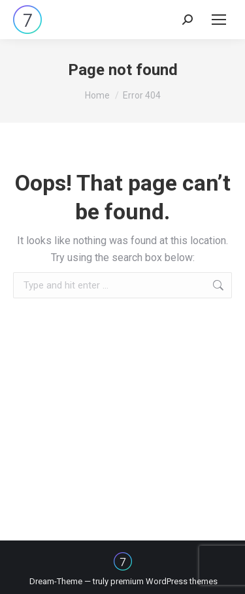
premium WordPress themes (164, 581)
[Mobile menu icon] (219, 20)
